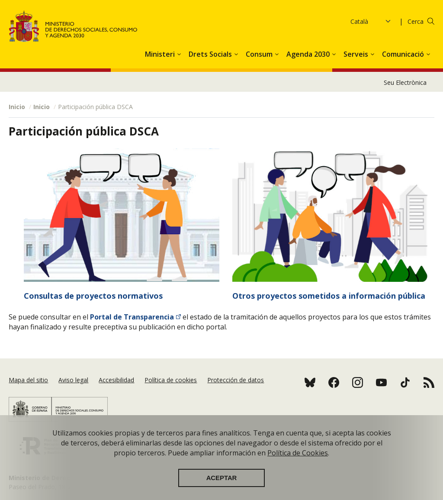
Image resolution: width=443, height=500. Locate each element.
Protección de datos (235, 380)
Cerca (416, 21)
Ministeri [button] (161, 54)
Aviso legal (73, 380)
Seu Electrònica (405, 82)
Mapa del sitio (28, 380)
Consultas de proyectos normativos (93, 295)
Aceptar (221, 484)
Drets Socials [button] (211, 54)
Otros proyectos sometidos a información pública (328, 295)
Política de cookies (170, 380)
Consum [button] (260, 54)
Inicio (17, 107)
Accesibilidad (116, 380)
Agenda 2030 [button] (308, 54)
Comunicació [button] (404, 54)
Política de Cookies (297, 459)
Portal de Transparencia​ (132, 317)
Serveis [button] (356, 54)
